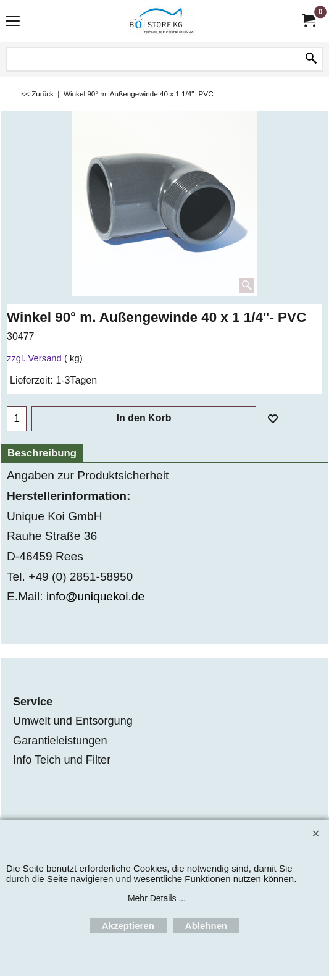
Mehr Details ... (157, 898)
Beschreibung (42, 453)
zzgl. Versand (34, 358)
